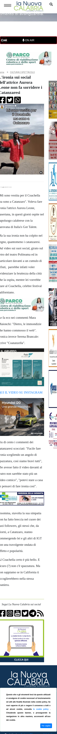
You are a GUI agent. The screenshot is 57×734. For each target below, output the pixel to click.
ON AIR (28, 40)
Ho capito (46, 725)
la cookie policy (41, 709)
